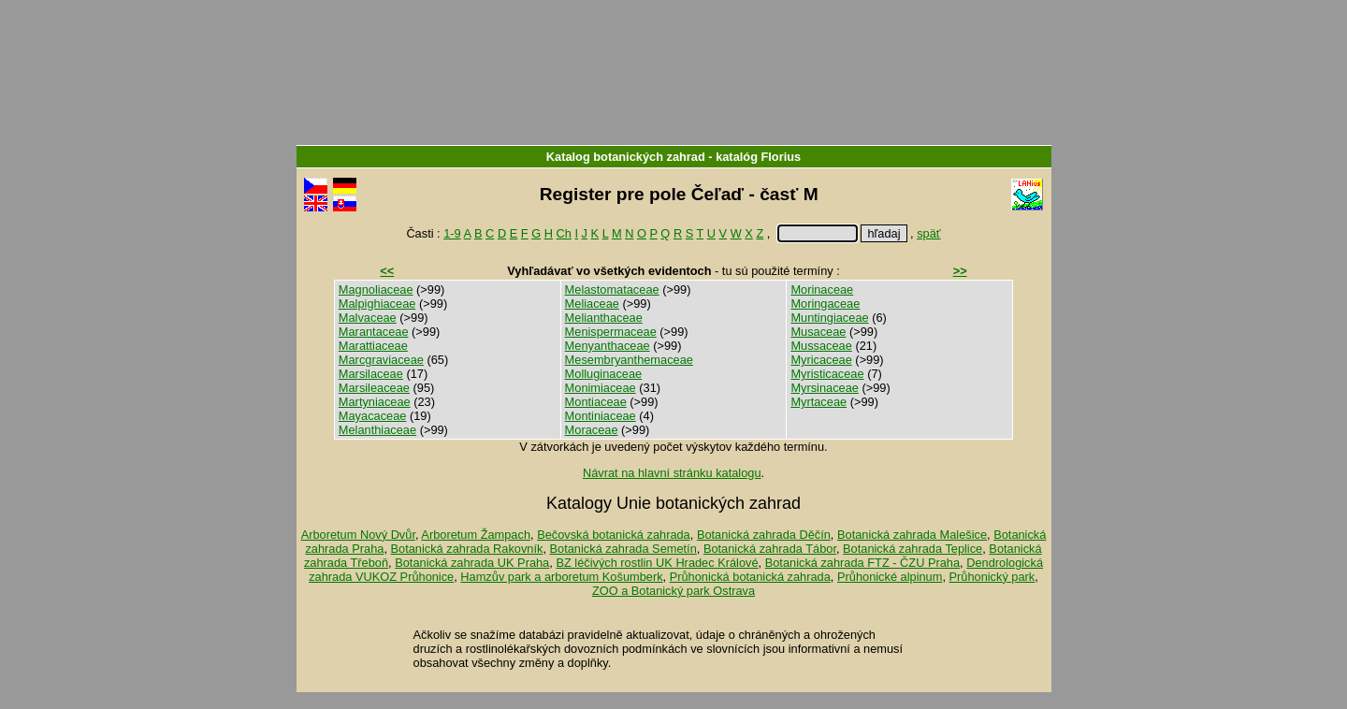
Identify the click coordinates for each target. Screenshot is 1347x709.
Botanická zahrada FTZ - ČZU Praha (862, 563)
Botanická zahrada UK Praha (472, 563)
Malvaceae (368, 318)
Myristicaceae (826, 374)
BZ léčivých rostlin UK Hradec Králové (657, 563)
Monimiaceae (600, 388)
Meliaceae (592, 304)
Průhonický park (992, 577)
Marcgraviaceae (381, 360)
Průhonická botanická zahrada (750, 577)
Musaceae (818, 332)
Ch (564, 233)
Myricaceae (820, 360)
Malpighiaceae (377, 304)
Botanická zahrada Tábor (769, 549)
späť (928, 233)
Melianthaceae (604, 318)
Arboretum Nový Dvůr (358, 535)
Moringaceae (825, 304)
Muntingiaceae (829, 318)
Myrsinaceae (824, 388)
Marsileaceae (374, 388)
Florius (781, 157)
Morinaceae (821, 289)
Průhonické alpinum (889, 577)
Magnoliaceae (376, 289)
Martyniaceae (375, 402)
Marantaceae (374, 332)
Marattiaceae (373, 346)
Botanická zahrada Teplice (912, 549)
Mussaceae (820, 346)
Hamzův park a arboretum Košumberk (561, 577)
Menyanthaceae (607, 346)
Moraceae (591, 430)
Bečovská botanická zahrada (613, 535)
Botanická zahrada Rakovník (467, 549)
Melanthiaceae (377, 430)
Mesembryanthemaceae (629, 360)
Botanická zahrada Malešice (912, 535)
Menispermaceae (611, 332)
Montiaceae (596, 402)
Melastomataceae (612, 289)
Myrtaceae (818, 402)
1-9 (452, 233)
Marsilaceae (371, 374)
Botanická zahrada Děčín (764, 535)
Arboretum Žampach (475, 535)
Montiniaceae (600, 416)
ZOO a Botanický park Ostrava (673, 591)
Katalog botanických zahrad (625, 157)
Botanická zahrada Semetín (623, 549)
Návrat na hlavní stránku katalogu (672, 473)
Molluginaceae (604, 374)
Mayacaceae (373, 416)
